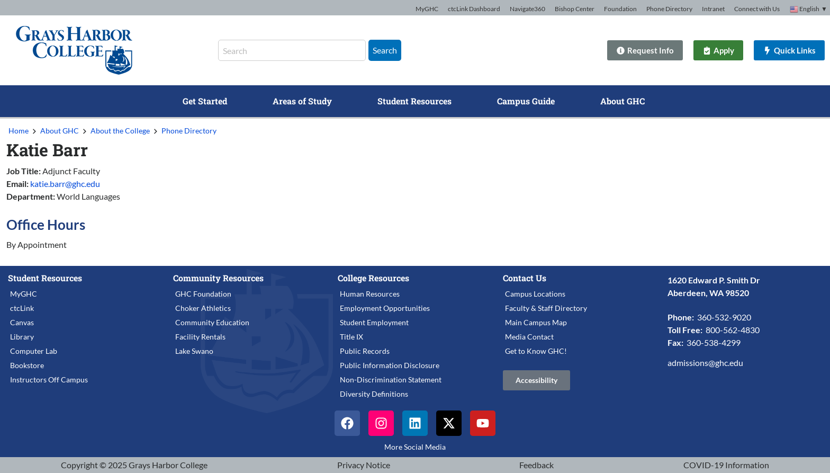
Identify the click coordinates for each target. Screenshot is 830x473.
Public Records (365, 350)
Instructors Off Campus (49, 379)
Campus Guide (526, 100)
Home (18, 130)
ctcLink (22, 308)
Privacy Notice (363, 465)
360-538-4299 (714, 342)
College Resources (373, 277)
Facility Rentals (200, 336)
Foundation (620, 9)
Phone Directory (669, 9)
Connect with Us (757, 9)
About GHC (622, 100)
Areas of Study (302, 100)
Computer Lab (33, 350)
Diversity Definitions (374, 393)
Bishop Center (574, 9)
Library (22, 336)
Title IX (351, 336)
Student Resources (414, 100)
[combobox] (292, 50)
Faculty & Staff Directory (546, 308)
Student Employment (374, 322)
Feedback (536, 465)
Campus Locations (535, 293)
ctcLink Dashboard (474, 9)
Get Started (205, 100)
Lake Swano (194, 350)
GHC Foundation (203, 293)
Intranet (713, 9)
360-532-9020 (724, 317)
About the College (120, 130)
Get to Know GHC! (536, 350)
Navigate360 (527, 9)
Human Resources (370, 293)
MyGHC (427, 9)
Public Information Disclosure (389, 365)
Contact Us (524, 277)
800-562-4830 (733, 330)
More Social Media (415, 446)
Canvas (22, 322)
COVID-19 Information (726, 465)
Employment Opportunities (385, 308)
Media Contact (529, 336)
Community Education (212, 322)
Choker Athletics (203, 308)
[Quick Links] (786, 50)
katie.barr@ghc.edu (65, 184)
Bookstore (27, 365)
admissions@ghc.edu (705, 363)
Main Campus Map (536, 322)
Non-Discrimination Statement (390, 379)
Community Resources (218, 277)
